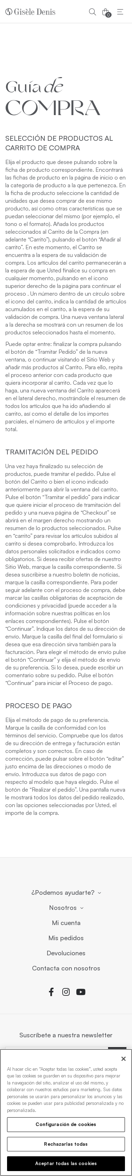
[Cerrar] (123, 1059)
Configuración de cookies (66, 1124)
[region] (66, 1112)
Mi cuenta (66, 922)
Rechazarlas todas (66, 1144)
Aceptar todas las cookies (66, 1163)
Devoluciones (66, 953)
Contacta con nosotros (66, 968)
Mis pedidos (66, 938)
